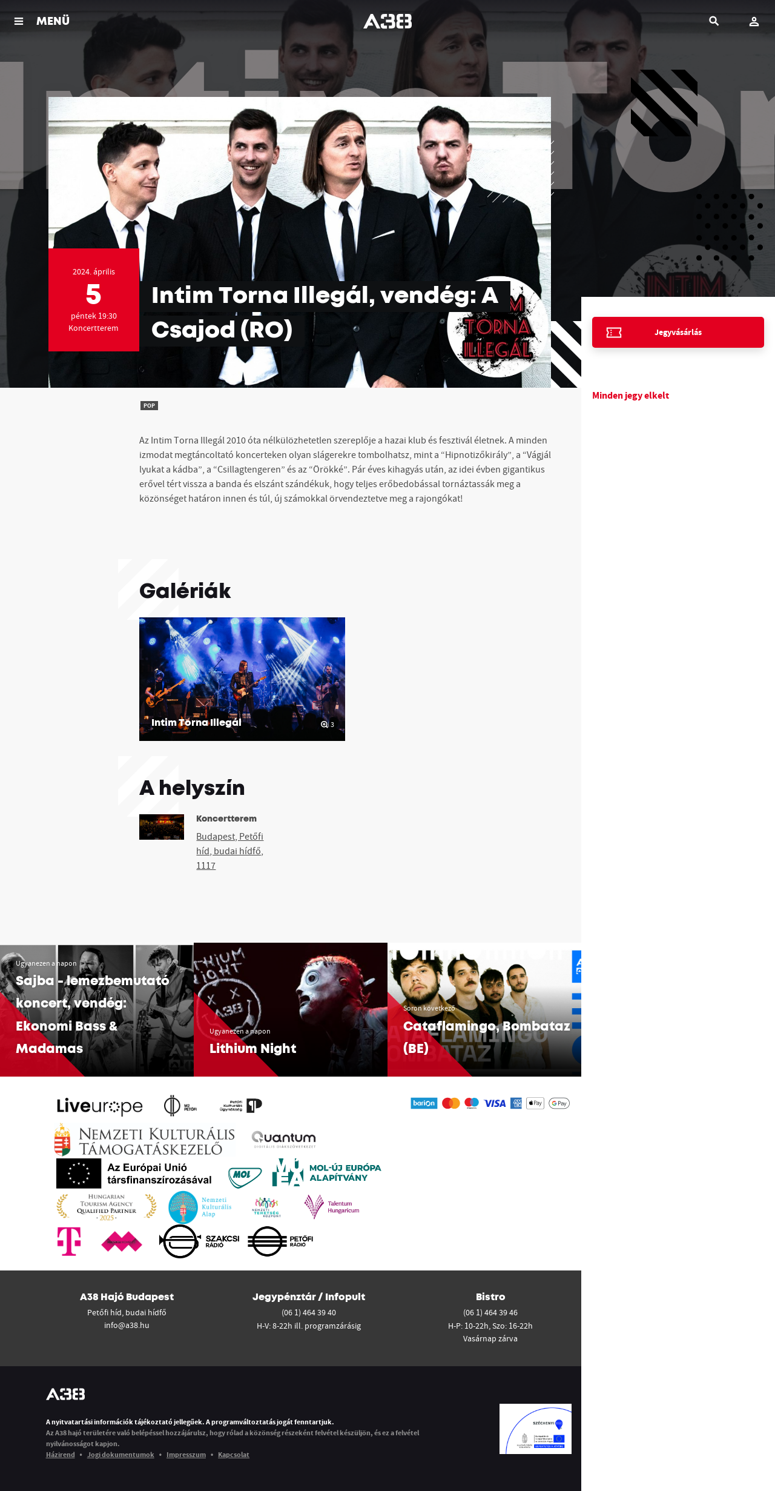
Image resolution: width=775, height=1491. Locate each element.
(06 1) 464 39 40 (309, 1312)
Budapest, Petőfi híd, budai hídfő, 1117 (229, 850)
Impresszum (186, 1454)
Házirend (60, 1454)
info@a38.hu (127, 1325)
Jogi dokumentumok (120, 1454)
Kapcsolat (233, 1454)
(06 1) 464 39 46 (490, 1312)
